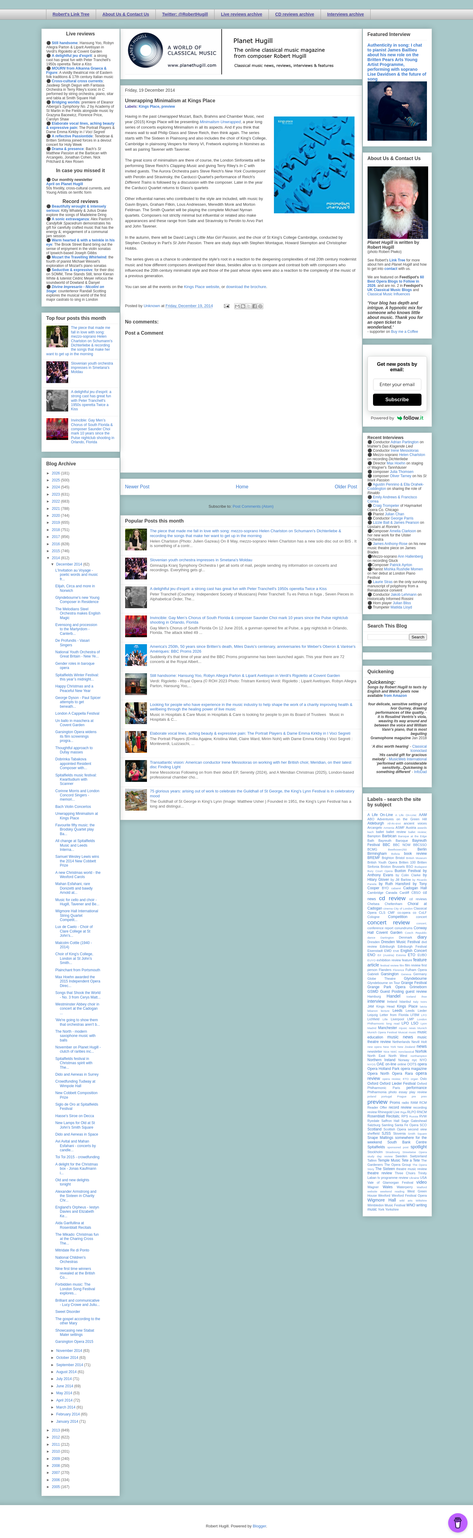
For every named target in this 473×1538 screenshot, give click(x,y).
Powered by (397, 417)
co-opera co (407, 912)
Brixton (386, 866)
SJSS (386, 1133)
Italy (415, 1001)
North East (376, 1056)
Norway (403, 1060)
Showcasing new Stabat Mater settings (74, 1332)
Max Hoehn (396, 463)
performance (416, 1088)
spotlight (419, 1146)
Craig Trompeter (386, 505)
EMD (387, 951)
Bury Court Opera (380, 871)
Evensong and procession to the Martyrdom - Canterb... (76, 629)
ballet (380, 832)
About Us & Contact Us (125, 14)
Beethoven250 (397, 849)
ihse (424, 996)
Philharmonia (377, 1092)
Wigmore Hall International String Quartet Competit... (76, 915)
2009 (56, 1459)
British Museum (416, 858)
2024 (56, 487)
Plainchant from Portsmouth (77, 970)
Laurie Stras (382, 582)
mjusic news (407, 1028)
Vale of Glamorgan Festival (390, 1182)
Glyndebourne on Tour (384, 983)
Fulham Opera (416, 970)
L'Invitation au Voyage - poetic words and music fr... (76, 574)
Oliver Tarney (400, 476)
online (402, 1064)
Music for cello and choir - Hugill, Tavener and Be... (77, 902)
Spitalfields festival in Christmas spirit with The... (73, 1063)
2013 (56, 1430)
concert (421, 917)
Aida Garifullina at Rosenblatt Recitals (73, 1225)
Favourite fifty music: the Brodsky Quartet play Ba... (75, 829)
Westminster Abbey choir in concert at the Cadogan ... (77, 1008)
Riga (403, 1112)
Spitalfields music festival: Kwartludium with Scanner (76, 779)
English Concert (414, 951)
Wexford (384, 1195)
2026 (56, 473)
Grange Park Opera (387, 987)
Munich (422, 1028)
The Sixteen (385, 1169)
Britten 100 (407, 862)
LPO (405, 1023)
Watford (422, 1187)
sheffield (374, 1133)
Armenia (388, 827)
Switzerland (418, 1156)
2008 (56, 1466)
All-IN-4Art (394, 823)
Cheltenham (393, 904)
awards (422, 827)
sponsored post (397, 1147)
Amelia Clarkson (403, 531)
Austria (411, 827)
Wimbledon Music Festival (387, 1205)
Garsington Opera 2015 (74, 1342)
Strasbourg (392, 1152)
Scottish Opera (395, 1129)
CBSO (416, 892)
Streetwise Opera (414, 1152)
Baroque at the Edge (412, 836)
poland (372, 1096)
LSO (414, 1023)
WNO (410, 1205)
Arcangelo (375, 827)
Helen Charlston (412, 455)
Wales (388, 1187)
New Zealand (406, 1046)
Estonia (401, 955)
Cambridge (376, 892)
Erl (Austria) (386, 955)
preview (168, 106)
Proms (395, 1102)
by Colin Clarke (408, 875)
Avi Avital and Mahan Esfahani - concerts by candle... (75, 1145)
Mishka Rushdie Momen (403, 569)
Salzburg (374, 1125)
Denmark (405, 937)
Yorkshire (392, 1209)
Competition (398, 917)
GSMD (373, 991)
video (421, 1182)
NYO (423, 1060)
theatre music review (411, 1169)
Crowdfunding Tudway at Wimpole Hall (75, 1083)
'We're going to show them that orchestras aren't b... (77, 1022)
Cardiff (404, 892)
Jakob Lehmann (404, 594)
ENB (396, 951)
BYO (385, 888)
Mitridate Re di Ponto (72, 1250)
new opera (375, 1046)
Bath (371, 840)
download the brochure (246, 286)
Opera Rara (402, 1073)
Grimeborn (418, 987)
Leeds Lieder (416, 1010)
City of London (403, 908)
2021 (56, 509)
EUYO (372, 960)
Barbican (389, 836)
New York (389, 1046)
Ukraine (414, 1177)
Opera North (378, 1073)
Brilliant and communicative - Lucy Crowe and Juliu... (77, 1302)
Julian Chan (394, 514)
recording (420, 1107)
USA (423, 1177)
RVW (423, 1116)
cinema (388, 908)
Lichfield (374, 1019)
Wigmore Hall (382, 1200)
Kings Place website (201, 286)
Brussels (398, 866)
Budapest (421, 866)
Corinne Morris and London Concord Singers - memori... (77, 795)
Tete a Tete (410, 1160)
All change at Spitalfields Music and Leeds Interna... (75, 845)
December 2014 (69, 564)
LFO (424, 1015)
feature (407, 960)
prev (424, 1096)
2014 (56, 558)
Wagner (373, 1187)
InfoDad (420, 772)
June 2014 (65, 1386)
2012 (56, 1437)
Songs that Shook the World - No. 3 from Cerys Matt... (78, 995)
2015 (56, 551)
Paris (396, 1088)
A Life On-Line (380, 815)
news (422, 1046)
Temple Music (389, 1160)
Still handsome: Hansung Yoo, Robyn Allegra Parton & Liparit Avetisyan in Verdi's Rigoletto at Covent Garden (245, 675)
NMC (394, 1051)
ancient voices (415, 823)
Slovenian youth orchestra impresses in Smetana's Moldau (201, 560)
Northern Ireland (382, 1060)
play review (418, 1092)
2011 (56, 1444)
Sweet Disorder (67, 1312)
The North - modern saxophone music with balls (75, 1035)
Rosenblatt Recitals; (384, 1116)
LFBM (415, 1015)
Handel (394, 996)
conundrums (403, 928)
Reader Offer (377, 1107)
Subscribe (397, 399)
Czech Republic (416, 932)
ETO (411, 955)
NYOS (372, 1064)
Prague (402, 1096)
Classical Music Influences (389, 294)
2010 (56, 1451)
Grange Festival (414, 983)
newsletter (375, 1051)
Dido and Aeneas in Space (76, 1134)
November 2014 (69, 1351)
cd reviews (418, 899)
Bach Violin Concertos (73, 807)
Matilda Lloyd (401, 607)
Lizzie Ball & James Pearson (396, 522)
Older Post (346, 486)
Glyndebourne (415, 978)
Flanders (385, 970)
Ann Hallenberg (410, 556)
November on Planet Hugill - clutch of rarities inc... (78, 1049)
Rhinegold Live (388, 1112)
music (412, 1032)
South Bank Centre (407, 1142)
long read (393, 1023)
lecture (385, 1010)
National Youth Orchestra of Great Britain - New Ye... (77, 654)
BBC (386, 845)
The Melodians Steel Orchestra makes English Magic (77, 613)
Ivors (424, 1001)
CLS (382, 912)
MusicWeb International (408, 759)
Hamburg (374, 996)
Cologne (374, 917)
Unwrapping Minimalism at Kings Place (76, 816)
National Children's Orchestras (70, 1259)
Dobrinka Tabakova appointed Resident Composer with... (73, 763)
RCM (423, 1102)
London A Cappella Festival (77, 713)
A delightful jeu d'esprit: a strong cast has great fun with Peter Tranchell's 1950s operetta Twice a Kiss (238, 588)
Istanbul (405, 1001)
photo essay (397, 1092)
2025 (56, 480)
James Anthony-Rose (390, 544)
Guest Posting (392, 991)
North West (397, 1056)
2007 (56, 1473)
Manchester (387, 1028)
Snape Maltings (380, 1138)
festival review (389, 965)
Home (242, 486)
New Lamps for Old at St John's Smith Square (75, 1125)
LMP (410, 1019)
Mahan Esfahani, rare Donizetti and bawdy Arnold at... (73, 888)
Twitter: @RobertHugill (185, 14)
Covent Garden (389, 932)
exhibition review (389, 960)
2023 (56, 494)
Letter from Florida (394, 1015)
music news (400, 1037)
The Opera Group (397, 1164)
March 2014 (66, 1407)
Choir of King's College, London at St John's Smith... (74, 958)
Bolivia (395, 853)
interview (376, 1001)
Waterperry (405, 1187)
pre (414, 1096)
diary (422, 937)
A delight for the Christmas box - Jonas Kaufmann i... (76, 1168)
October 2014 (67, 1358)
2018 (56, 530)
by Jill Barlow (401, 879)
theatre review (380, 1173)
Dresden (374, 942)
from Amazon (395, 696)
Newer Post (137, 486)
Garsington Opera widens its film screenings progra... (75, 736)
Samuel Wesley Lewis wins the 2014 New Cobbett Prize (77, 860)
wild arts (405, 1200)
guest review (416, 991)
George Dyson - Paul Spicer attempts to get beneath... (77, 702)
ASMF (400, 827)
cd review (392, 898)
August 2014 (67, 1372)
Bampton (374, 836)
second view (417, 1129)
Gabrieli (373, 974)
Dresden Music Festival (400, 942)
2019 (56, 522)
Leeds (397, 1010)
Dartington (387, 937)
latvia (423, 1006)
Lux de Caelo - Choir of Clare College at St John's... (73, 931)
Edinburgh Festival (412, 946)
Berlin (422, 849)
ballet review (396, 832)
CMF (391, 912)
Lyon (424, 1023)
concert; (421, 923)
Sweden (401, 1156)
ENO (371, 955)
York (381, 1209)
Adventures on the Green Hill (402, 819)
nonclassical (406, 1051)
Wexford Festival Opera (409, 1195)
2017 (56, 537)
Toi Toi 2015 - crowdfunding (77, 1157)
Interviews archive (345, 14)
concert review (389, 922)
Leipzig (373, 1015)
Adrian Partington (405, 442)
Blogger (259, 1526)
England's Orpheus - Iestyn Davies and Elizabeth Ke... (77, 1211)
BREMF (374, 858)
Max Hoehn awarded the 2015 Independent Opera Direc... (77, 981)
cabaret (396, 888)
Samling (387, 1125)
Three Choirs (405, 1173)
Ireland (392, 1001)
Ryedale (374, 1121)
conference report (381, 928)
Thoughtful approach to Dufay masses (73, 750)
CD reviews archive (294, 14)
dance (371, 937)
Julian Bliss (402, 603)
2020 (56, 515)
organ (414, 1079)
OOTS (412, 1064)
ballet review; (417, 832)
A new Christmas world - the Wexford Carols (77, 875)
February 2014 (68, 1414)
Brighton (388, 858)
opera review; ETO (395, 1079)
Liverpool (397, 1019)
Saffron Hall (390, 1121)
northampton (419, 1056)
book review (415, 853)
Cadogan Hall (415, 888)
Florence (398, 970)
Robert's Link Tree (71, 14)
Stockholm (375, 1152)
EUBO (422, 955)
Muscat (403, 1032)
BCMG (372, 849)
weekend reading (392, 1191)
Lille (385, 1019)
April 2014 (64, 1400)
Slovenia (399, 1133)
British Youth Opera (382, 862)
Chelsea (374, 904)
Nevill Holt (419, 1042)
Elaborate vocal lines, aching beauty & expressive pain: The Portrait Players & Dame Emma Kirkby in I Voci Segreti (250, 733)
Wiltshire (421, 1200)
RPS (404, 1116)
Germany (420, 974)
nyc (414, 1060)
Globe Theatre (382, 978)
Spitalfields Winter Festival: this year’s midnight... (77, 677)
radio (405, 1102)
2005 (56, 1487)
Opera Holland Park (384, 1069)
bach (371, 832)
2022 (56, 501)
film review (413, 965)
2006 (56, 1480)
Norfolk (421, 1051)
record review (400, 1107)
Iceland (411, 996)
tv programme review (393, 1177)
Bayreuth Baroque (393, 840)
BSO (409, 866)
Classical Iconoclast (418, 748)
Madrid (372, 1028)
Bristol (400, 858)
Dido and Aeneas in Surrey (76, 1074)
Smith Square (417, 1133)
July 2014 (64, 1379)
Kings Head (385, 1006)
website (373, 1191)
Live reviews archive (241, 14)
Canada (391, 892)
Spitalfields (376, 1147)
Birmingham (377, 853)
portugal (386, 1096)
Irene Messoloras (405, 450)
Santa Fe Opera (406, 1125)
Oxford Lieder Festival (398, 1083)
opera (422, 1064)
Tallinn (372, 1160)
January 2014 (67, 1421)
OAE (380, 1064)
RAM (414, 1102)
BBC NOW (402, 845)
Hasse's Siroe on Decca (74, 1116)
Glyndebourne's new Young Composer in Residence (77, 599)
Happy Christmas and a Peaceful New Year (74, 688)
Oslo (423, 1079)
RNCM (422, 1112)
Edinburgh (387, 946)
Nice (386, 1051)
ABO (371, 819)
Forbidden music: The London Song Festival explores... (75, 1288)
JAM (371, 1006)
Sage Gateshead (414, 1121)
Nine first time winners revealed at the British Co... (75, 1273)
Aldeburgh (376, 823)
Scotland (375, 1129)
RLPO (411, 1112)
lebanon (373, 1010)
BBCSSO (420, 845)
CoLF (423, 912)
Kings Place (149, 106)
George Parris (402, 518)
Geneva (406, 974)
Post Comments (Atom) (253, 506)
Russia (413, 1116)
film (402, 965)
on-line (390, 1064)
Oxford (373, 1083)
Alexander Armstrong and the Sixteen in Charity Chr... (75, 1195)
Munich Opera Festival (382, 1032)
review (372, 1112)
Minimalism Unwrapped (220, 122)
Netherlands (401, 1042)
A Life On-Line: (406, 815)
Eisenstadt (375, 951)
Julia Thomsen (402, 472)
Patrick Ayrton (401, 565)
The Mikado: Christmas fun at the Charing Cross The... (76, 1238)
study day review (380, 1156)
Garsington (390, 974)
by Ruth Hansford (394, 884)
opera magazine (414, 1069)
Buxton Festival (408, 871)
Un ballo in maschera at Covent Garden (74, 723)
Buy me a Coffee (404, 332)
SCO (423, 1125)
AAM (423, 815)
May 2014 (64, 1393)
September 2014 (70, 1365)
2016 (56, 544)
